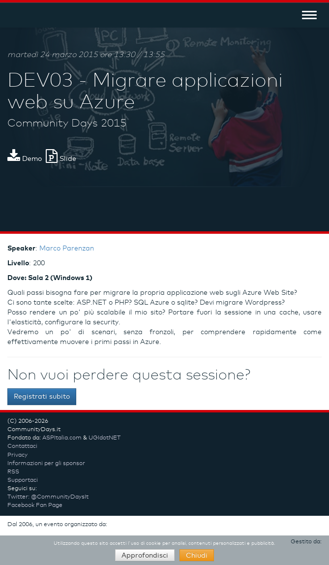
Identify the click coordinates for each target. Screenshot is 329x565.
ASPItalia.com (62, 438)
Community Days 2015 (66, 123)
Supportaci (22, 480)
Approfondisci (144, 555)
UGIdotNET (104, 438)
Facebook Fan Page (34, 505)
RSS (13, 472)
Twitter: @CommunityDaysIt (48, 497)
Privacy (17, 455)
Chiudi (197, 555)
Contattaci (22, 446)
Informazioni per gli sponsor (46, 464)
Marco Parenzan (66, 248)
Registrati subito (42, 396)
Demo (24, 159)
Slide (61, 159)
